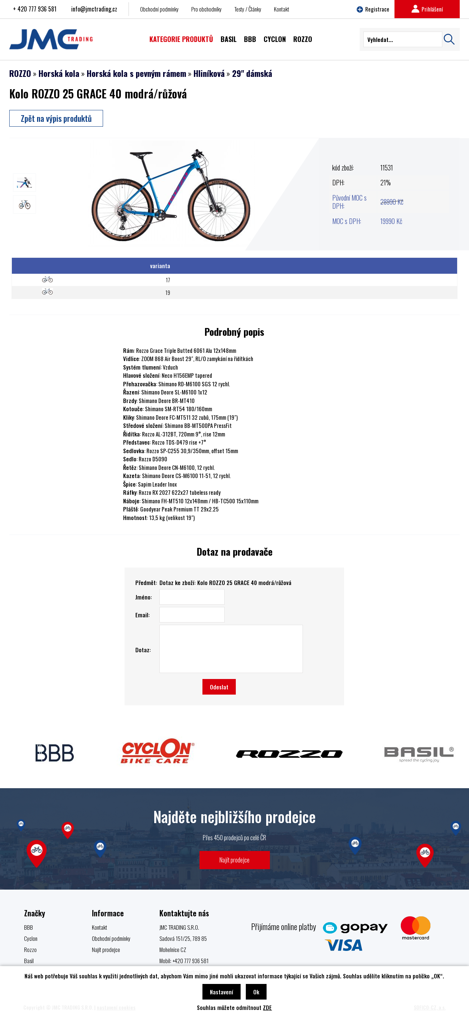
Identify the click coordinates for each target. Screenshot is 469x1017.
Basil (29, 960)
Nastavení (221, 992)
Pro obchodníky (206, 9)
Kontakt (281, 9)
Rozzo (30, 949)
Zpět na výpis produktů (56, 118)
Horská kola (59, 73)
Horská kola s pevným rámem (136, 73)
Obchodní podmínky (159, 9)
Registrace (373, 9)
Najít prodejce (234, 859)
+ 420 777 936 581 (34, 8)
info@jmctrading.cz (94, 8)
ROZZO (20, 73)
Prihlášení (427, 9)
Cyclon (30, 938)
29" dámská (252, 73)
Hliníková (209, 73)
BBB (28, 927)
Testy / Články (247, 9)
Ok (256, 992)
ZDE (267, 1007)
